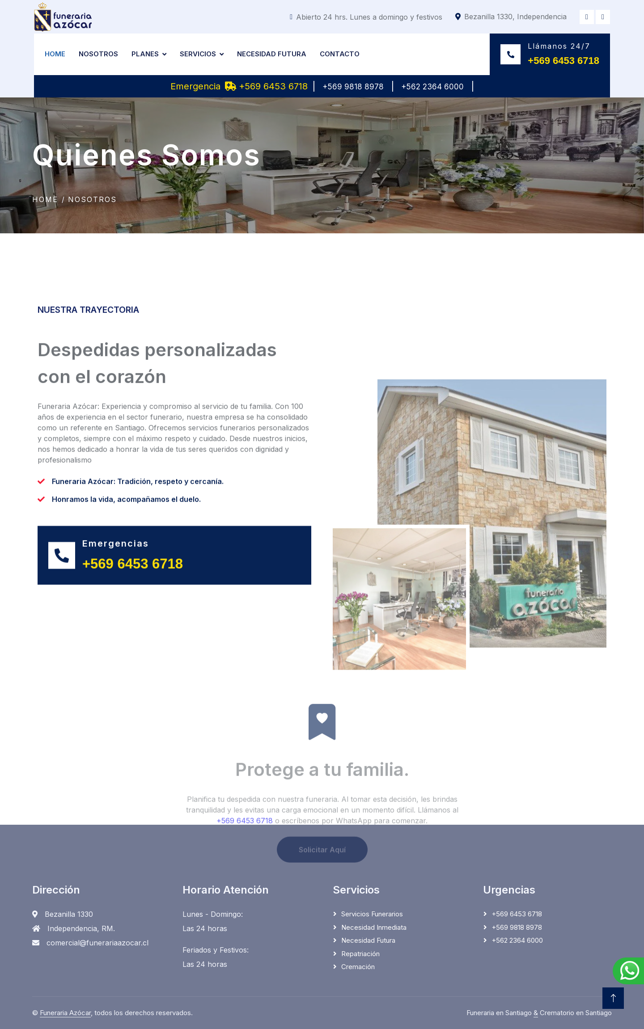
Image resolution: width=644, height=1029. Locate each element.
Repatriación (360, 953)
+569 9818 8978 (353, 86)
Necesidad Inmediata (374, 927)
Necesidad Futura (271, 54)
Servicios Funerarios (372, 914)
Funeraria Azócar (65, 1012)
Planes (145, 54)
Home (55, 54)
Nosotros (98, 54)
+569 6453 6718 (266, 86)
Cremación (358, 966)
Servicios (198, 54)
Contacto (340, 54)
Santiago (598, 1012)
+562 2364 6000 (432, 86)
